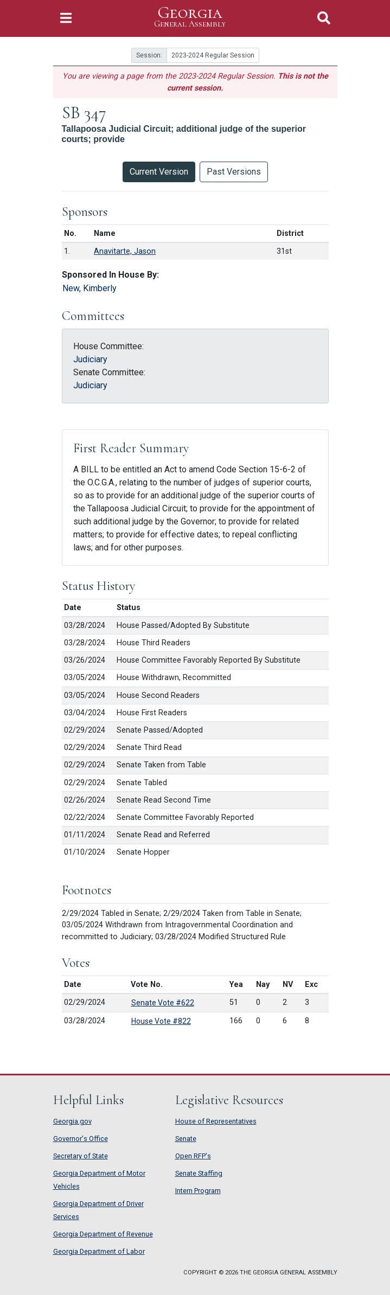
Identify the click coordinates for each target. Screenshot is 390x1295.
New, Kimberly (89, 288)
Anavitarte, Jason (125, 251)
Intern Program (198, 1191)
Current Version (159, 171)
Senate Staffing (198, 1173)
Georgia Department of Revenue (103, 1234)
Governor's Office (80, 1138)
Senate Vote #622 (162, 1002)
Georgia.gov (72, 1121)
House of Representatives (216, 1121)
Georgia (190, 17)
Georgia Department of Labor (99, 1251)
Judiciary (90, 359)
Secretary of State (80, 1156)
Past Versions (234, 171)
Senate (185, 1138)
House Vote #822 (161, 1021)
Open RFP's (193, 1156)
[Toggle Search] (323, 18)
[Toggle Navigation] (66, 18)
